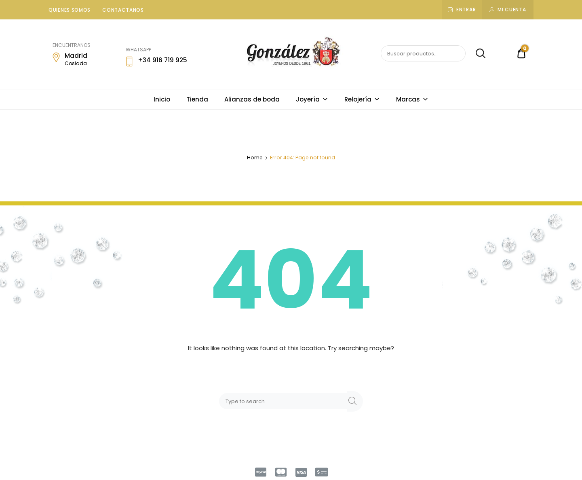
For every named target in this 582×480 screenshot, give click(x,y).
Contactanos (123, 9)
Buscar (476, 53)
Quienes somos (69, 9)
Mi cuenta (512, 9)
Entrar (466, 9)
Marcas (412, 99)
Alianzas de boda (252, 99)
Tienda (197, 99)
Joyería (312, 99)
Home (255, 157)
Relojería (362, 99)
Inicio (162, 99)
